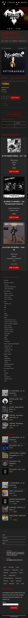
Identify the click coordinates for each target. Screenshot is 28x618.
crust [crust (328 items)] (22, 583)
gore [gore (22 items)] (21, 570)
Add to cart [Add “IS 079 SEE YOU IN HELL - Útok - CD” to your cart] (14, 267)
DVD (5, 307)
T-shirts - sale (7, 351)
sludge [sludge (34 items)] (20, 572)
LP (4, 311)
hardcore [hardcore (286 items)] (11, 583)
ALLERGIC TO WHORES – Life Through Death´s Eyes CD (14, 203)
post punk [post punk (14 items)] (11, 567)
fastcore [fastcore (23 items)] (6, 572)
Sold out (6, 315)
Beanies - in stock (8, 293)
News (4, 543)
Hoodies (6, 335)
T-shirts (6, 339)
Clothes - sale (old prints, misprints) (11, 343)
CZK (25, 2)
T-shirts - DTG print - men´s (10, 319)
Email (4, 602)
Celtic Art (6, 284)
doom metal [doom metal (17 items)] (7, 570)
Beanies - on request (8, 295)
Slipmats (6, 373)
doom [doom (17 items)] (17, 567)
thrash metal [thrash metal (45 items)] (12, 575)
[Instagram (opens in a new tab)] (5, 2)
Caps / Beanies (7, 291)
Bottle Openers (7, 366)
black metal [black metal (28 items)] (14, 572)
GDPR (4, 535)
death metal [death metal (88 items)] (18, 578)
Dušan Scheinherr (14, 616)
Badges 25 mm (7, 360)
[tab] (14, 114)
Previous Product (7, 48)
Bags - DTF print (7, 325)
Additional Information (14, 114)
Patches (6, 362)
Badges (6, 356)
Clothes (5, 317)
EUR (17, 4)
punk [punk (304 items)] (17, 583)
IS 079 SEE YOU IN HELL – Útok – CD (14, 249)
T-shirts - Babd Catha (8, 288)
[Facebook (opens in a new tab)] (3, 2)
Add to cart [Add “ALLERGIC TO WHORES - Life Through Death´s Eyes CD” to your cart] (14, 217)
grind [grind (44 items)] (5, 575)
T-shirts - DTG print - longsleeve (11, 323)
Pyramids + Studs (8, 378)
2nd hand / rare (7, 303)
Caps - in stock (7, 297)
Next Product (21, 48)
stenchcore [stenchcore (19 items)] (15, 570)
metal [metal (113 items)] (12, 581)
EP (4, 309)
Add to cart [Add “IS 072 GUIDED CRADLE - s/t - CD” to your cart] (14, 171)
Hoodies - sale (7, 347)
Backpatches (7, 358)
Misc (5, 370)
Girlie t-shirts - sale (8, 346)
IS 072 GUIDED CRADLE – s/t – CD (14, 156)
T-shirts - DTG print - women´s (10, 321)
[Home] (2, 41)
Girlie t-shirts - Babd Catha (10, 286)
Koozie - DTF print (8, 327)
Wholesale (13, 153)
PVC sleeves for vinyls (9, 368)
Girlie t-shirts (7, 333)
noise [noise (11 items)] (5, 567)
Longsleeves (7, 341)
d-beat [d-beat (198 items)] (5, 583)
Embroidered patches (9, 364)
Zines (5, 380)
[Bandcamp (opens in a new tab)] (4, 4)
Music (5, 301)
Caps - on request (8, 299)
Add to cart (15, 97)
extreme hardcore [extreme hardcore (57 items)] (8, 578)
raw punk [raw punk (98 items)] (6, 581)
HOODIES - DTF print (8, 329)
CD (6, 105)
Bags (5, 337)
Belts (5, 375)
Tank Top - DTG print (8, 331)
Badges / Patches (7, 354)
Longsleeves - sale (8, 349)
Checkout (5, 537)
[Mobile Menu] (18, 28)
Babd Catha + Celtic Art (9, 282)
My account (5, 540)
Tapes (5, 313)
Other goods (7, 376)
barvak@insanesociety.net (14, 560)
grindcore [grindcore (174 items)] (18, 581)
